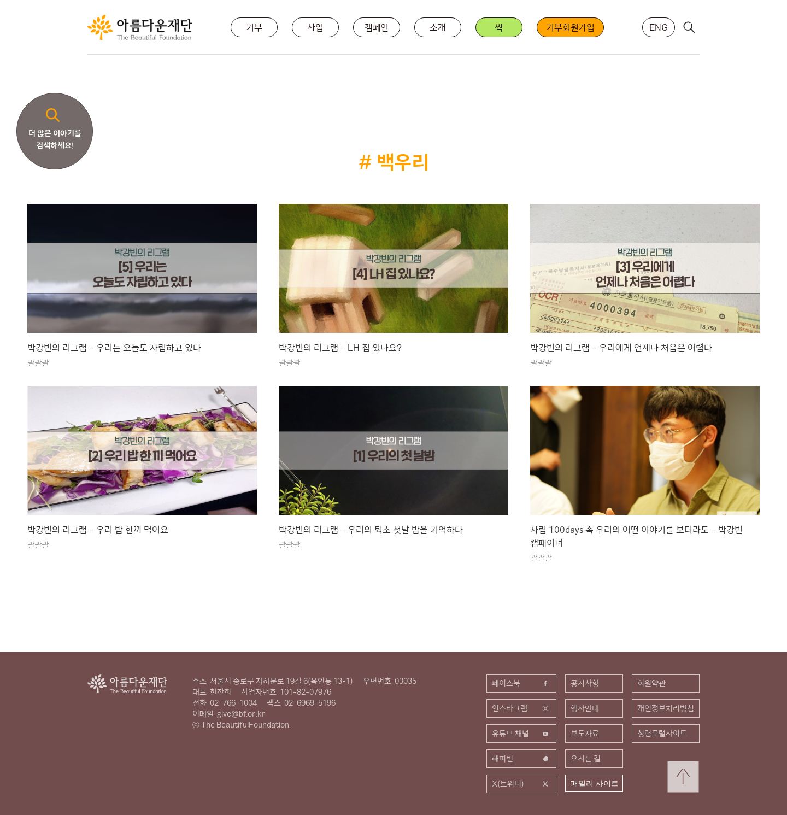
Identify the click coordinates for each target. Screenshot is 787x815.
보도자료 (585, 733)
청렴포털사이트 (662, 733)
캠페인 (377, 27)
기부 (254, 27)
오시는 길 (586, 759)
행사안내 (585, 708)
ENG (658, 27)
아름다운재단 (127, 683)
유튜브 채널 (521, 733)
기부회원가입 (570, 27)
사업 (315, 27)
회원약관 (651, 683)
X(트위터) (521, 783)
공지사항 (585, 683)
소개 (438, 27)
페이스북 (521, 683)
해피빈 (521, 758)
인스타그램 (521, 708)
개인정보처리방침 (665, 708)
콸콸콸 (38, 363)
